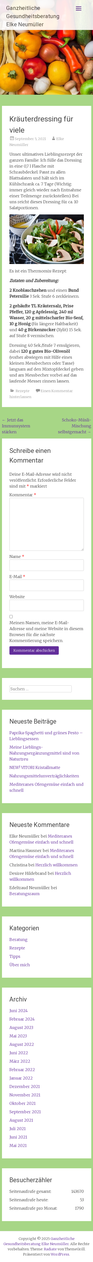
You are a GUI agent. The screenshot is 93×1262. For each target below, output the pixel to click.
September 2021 (25, 1111)
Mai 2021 (18, 1145)
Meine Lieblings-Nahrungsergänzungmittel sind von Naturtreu (44, 753)
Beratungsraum (24, 893)
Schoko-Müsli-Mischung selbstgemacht (74, 425)
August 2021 (21, 1120)
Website (17, 596)
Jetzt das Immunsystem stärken (16, 425)
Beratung (18, 939)
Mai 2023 (18, 1035)
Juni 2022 (18, 1052)
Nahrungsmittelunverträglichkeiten (44, 775)
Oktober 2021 (22, 1103)
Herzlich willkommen (56, 864)
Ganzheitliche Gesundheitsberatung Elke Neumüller (33, 16)
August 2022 (21, 1044)
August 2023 (21, 1027)
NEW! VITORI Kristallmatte (34, 767)
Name (16, 556)
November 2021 (24, 1094)
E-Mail (17, 576)
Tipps (14, 956)
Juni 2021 (18, 1137)
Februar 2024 (22, 1019)
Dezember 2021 (24, 1086)
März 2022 (19, 1061)
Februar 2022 (22, 1069)
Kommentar (22, 494)
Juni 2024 (18, 1010)
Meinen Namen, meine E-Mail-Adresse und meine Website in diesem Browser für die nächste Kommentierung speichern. (46, 631)
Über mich (19, 964)
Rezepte (23, 391)
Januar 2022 (21, 1078)
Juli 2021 (17, 1128)
